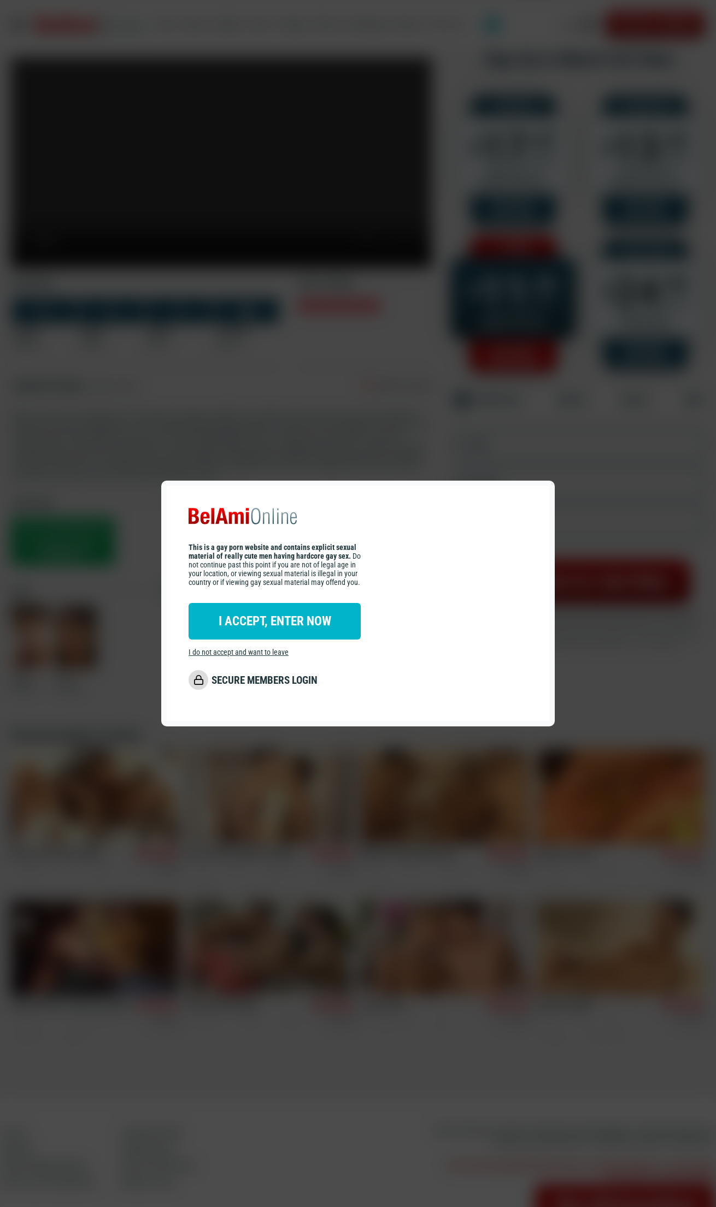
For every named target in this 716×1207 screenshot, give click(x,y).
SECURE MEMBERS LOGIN (265, 680)
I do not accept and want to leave (239, 652)
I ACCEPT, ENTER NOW (275, 621)
